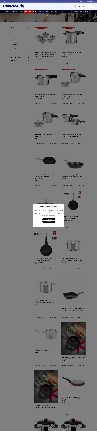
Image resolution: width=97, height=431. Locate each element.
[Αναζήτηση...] (85, 6)
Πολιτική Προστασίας (39, 213)
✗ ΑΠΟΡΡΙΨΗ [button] (49, 221)
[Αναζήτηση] (77, 6)
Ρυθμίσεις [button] (53, 213)
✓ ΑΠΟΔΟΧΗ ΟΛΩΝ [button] (49, 219)
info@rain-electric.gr (91, 1)
